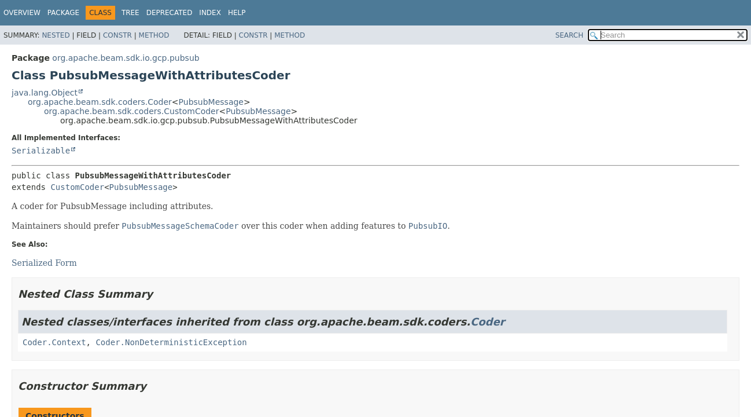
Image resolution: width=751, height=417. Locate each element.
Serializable (41, 150)
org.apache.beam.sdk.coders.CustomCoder (131, 111)
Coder (487, 322)
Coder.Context (54, 342)
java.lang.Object (45, 92)
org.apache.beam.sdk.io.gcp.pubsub (125, 58)
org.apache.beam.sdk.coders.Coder (100, 102)
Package (63, 13)
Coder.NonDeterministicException (170, 342)
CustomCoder (77, 187)
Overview (22, 13)
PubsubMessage (211, 102)
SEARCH (569, 35)
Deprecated (169, 13)
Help (237, 13)
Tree (130, 13)
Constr (117, 35)
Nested (55, 35)
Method (154, 35)
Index (210, 13)
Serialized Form (44, 263)
